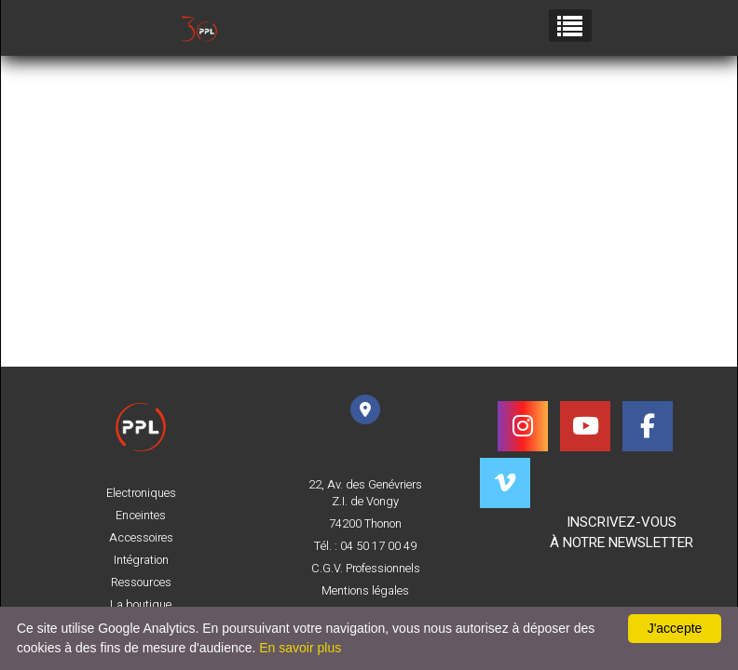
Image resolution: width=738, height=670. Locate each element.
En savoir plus (300, 647)
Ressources (141, 582)
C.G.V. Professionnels (365, 568)
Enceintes (141, 515)
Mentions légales (365, 591)
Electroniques (141, 493)
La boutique (140, 604)
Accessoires (141, 537)
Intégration (141, 560)
